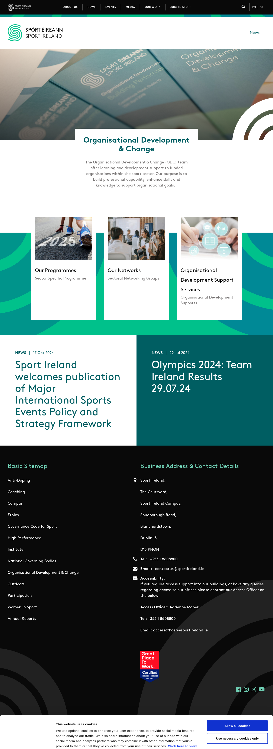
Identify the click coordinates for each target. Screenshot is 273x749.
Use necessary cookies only (237, 710)
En (254, 7)
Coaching (16, 493)
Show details (224, 740)
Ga (261, 7)
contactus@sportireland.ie (179, 569)
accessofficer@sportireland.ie (180, 631)
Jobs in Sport (180, 7)
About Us (70, 7)
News (91, 7)
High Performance (24, 539)
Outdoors (16, 585)
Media (130, 7)
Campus (15, 504)
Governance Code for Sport (32, 527)
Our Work (153, 7)
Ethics (13, 516)
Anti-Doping (19, 481)
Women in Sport (22, 608)
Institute (15, 550)
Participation (20, 596)
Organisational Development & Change (43, 573)
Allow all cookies (237, 698)
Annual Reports (22, 619)
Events (110, 7)
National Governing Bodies (32, 562)
